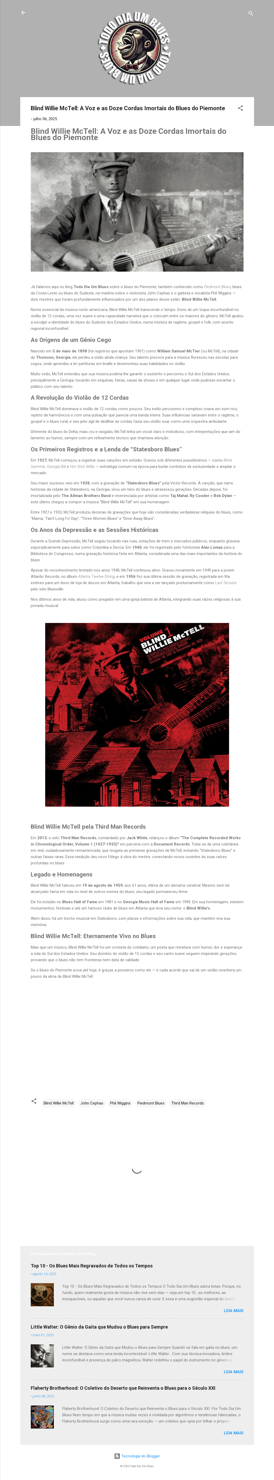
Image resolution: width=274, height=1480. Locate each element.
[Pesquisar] (251, 14)
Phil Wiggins (120, 1103)
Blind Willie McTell (59, 1103)
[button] (240, 109)
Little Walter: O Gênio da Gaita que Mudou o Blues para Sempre (99, 1327)
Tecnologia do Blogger (137, 1456)
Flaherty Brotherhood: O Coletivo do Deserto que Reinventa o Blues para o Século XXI (123, 1388)
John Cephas (91, 1103)
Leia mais (234, 1310)
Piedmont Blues (150, 1103)
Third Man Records (187, 1103)
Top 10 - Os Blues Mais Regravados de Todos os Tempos (92, 1265)
